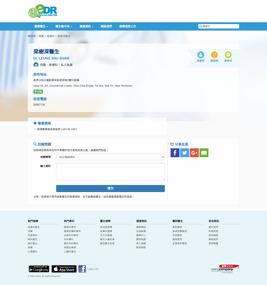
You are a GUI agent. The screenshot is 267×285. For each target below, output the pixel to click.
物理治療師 (70, 247)
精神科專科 (70, 227)
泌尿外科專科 (71, 235)
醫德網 (32, 36)
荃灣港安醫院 (179, 243)
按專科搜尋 (106, 231)
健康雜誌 (141, 227)
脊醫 (30, 247)
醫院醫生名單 (107, 243)
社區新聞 (141, 231)
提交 (110, 188)
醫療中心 (141, 235)
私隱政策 (213, 231)
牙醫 (30, 231)
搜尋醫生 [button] (41, 26)
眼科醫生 (32, 239)
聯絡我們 (106, 26)
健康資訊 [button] (86, 26)
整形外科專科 (71, 243)
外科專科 (69, 239)
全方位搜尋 (106, 235)
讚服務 (214, 60)
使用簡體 (213, 243)
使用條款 (213, 235)
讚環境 (228, 60)
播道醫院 (177, 239)
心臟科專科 (70, 251)
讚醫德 (201, 60)
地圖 (38, 91)
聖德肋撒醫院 (179, 231)
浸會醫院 (177, 235)
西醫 (41, 36)
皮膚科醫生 (34, 227)
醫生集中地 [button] (63, 26)
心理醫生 (32, 251)
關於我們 (213, 227)
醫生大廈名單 (107, 239)
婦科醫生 (32, 243)
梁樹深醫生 (63, 36)
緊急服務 (141, 247)
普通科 (51, 36)
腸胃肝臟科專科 (72, 231)
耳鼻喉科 (32, 235)
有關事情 (45, 157)
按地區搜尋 (106, 227)
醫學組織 (141, 239)
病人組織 (141, 243)
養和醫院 (177, 227)
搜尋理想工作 (127, 26)
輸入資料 (45, 166)
